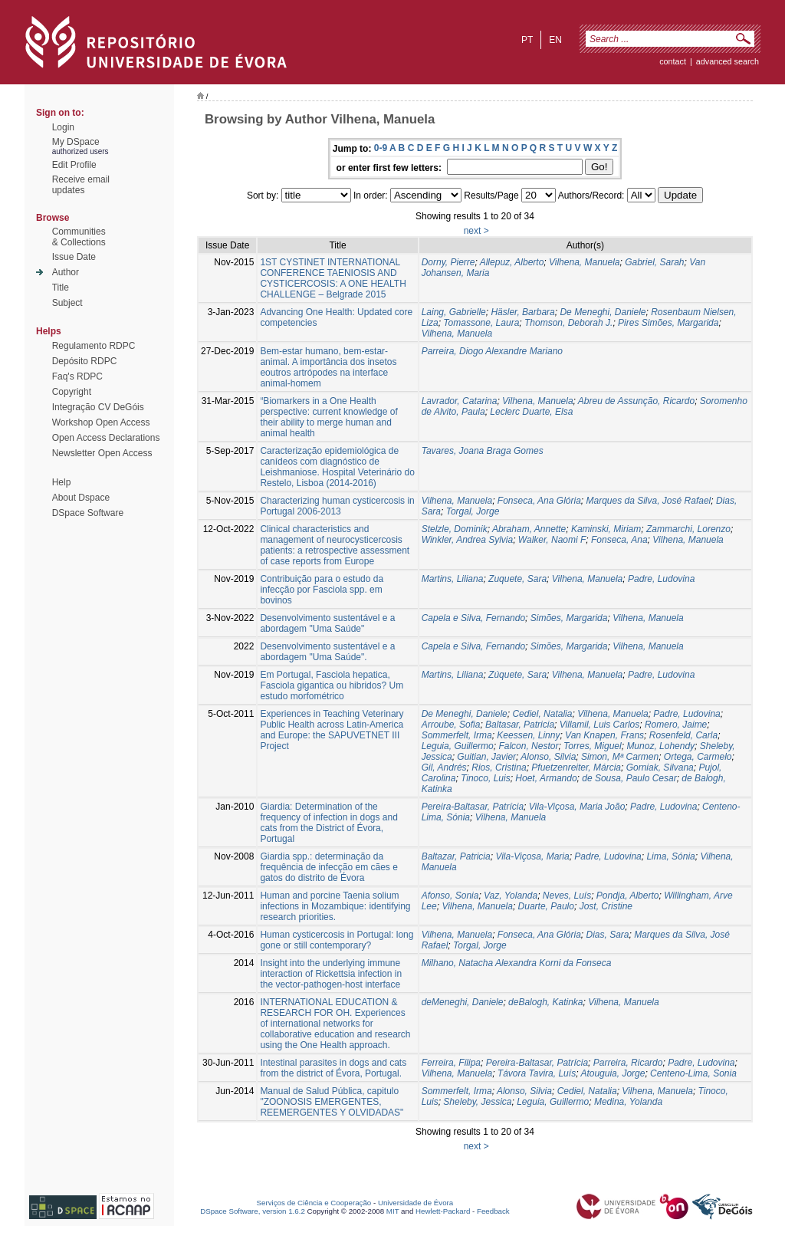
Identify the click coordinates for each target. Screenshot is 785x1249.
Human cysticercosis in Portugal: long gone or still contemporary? (336, 940)
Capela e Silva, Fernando (473, 618)
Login (63, 127)
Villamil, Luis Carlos (599, 724)
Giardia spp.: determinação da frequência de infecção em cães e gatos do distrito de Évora (328, 867)
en (555, 40)
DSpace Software (87, 513)
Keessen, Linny (528, 735)
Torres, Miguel (592, 746)
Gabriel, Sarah (654, 262)
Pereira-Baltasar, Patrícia (473, 806)
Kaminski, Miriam (606, 529)
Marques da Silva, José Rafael (648, 500)
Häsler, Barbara (522, 312)
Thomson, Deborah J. (568, 322)
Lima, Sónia (670, 856)
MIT (392, 1211)
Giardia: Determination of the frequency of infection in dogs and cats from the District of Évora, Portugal (328, 822)
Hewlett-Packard (442, 1211)
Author (65, 272)
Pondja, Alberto (627, 895)
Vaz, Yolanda (510, 895)
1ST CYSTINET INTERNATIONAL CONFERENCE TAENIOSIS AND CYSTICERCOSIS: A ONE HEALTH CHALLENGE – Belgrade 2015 (333, 278)
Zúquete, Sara (517, 674)
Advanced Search (727, 61)
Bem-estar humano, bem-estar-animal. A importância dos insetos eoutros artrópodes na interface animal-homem (328, 367)
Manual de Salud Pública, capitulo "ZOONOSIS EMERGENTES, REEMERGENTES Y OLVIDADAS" (331, 1102)
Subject (67, 302)
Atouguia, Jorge (612, 1073)
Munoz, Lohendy (660, 746)
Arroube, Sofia (451, 724)
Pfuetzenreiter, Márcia (576, 767)
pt (527, 40)
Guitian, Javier (486, 756)
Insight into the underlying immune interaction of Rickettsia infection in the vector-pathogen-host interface (331, 974)
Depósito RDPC (84, 361)
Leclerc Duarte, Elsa (531, 411)
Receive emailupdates (81, 185)
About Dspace (81, 497)
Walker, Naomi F (552, 539)
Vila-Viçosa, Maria (532, 856)
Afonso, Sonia (450, 895)
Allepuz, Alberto (512, 262)
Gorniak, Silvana (660, 767)
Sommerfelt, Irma (457, 735)
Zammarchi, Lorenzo (688, 529)
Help (61, 482)
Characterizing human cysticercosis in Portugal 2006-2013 (337, 506)
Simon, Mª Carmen (620, 756)
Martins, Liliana (453, 579)
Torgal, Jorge (473, 511)
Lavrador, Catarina (460, 401)
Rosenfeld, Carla (683, 735)
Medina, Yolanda (628, 1101)
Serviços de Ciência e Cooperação (314, 1202)
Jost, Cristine (606, 906)
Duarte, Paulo (546, 906)
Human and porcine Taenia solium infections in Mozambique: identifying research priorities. (335, 906)
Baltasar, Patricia (519, 724)
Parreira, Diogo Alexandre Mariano (492, 351)
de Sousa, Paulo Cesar (629, 778)
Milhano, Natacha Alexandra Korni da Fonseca (517, 963)
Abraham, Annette (529, 529)
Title (60, 287)
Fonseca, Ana (619, 539)
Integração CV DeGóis (98, 407)
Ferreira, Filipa (451, 1062)
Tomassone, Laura (481, 322)
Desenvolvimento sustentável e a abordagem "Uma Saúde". (327, 651)
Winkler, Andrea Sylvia (468, 539)
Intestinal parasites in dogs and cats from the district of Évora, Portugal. (333, 1068)
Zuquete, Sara (517, 579)
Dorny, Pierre (448, 262)
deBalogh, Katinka (545, 1002)
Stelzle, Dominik (455, 529)
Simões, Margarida (569, 618)
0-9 (380, 148)
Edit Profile (74, 164)
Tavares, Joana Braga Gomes (483, 450)
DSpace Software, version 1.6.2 (252, 1211)
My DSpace (76, 141)
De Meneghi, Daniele (602, 312)
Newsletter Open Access (102, 453)
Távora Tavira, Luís (537, 1073)
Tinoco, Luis (486, 778)
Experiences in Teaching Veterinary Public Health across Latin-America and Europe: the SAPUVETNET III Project (331, 729)
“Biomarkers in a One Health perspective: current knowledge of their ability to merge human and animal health (328, 417)
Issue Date (74, 256)
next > (476, 230)
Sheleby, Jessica (477, 1101)
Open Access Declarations (106, 437)
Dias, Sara (607, 934)
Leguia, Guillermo (458, 746)
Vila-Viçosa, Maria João (577, 806)
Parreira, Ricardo (628, 1062)
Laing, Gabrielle (454, 312)
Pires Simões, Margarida (668, 322)
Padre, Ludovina (661, 579)
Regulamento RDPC (94, 345)
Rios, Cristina (498, 767)
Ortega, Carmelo (698, 756)
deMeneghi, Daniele (463, 1002)
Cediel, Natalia (542, 713)
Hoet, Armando (545, 778)
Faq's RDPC (77, 376)
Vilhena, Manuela (584, 262)
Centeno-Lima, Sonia (693, 1073)
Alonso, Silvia (548, 756)
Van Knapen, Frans (604, 735)
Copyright (71, 391)
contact (672, 61)
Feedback (493, 1211)
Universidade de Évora (415, 1202)
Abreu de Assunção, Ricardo (636, 401)
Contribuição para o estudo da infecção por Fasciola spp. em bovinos (321, 590)
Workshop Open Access (101, 422)
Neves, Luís (567, 895)
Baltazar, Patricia (456, 856)
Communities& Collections (79, 237)
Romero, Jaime (676, 724)
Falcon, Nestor (528, 746)
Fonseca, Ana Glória (539, 500)
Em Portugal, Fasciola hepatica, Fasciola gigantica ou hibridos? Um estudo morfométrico (331, 685)
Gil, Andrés (444, 767)
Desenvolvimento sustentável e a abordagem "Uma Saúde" (327, 623)
